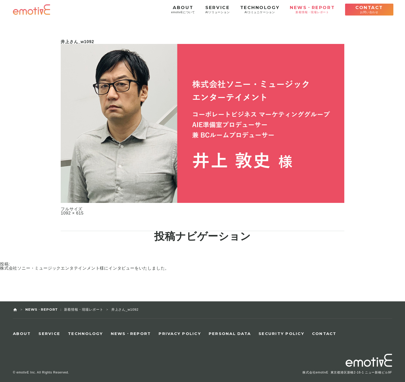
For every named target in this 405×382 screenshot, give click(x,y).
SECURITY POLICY (281, 333)
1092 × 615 (72, 213)
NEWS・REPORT (131, 333)
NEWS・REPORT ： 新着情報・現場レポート (64, 309)
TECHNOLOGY (85, 333)
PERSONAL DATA (230, 333)
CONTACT (324, 333)
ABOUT (22, 333)
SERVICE (49, 333)
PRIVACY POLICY (180, 333)
